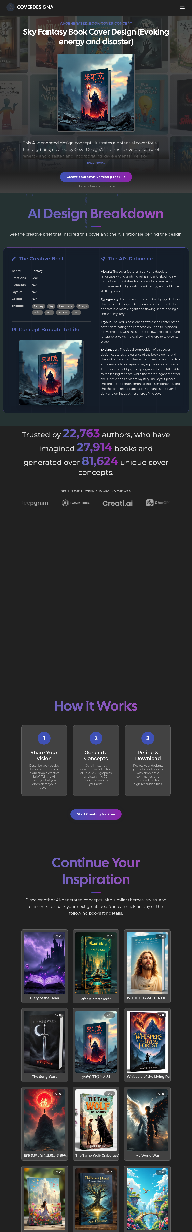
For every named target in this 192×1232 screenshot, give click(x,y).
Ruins (37, 312)
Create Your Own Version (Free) (96, 177)
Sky (51, 306)
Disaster (63, 312)
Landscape (65, 306)
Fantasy (38, 306)
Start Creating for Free (96, 814)
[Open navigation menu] (182, 6)
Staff (49, 312)
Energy (82, 306)
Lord (76, 312)
